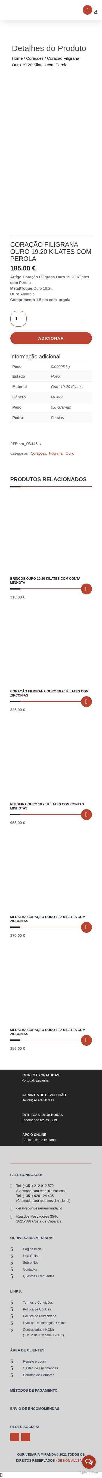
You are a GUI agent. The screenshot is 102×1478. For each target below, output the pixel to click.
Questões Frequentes (38, 1276)
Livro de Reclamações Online (44, 1323)
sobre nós (31, 1263)
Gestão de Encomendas (40, 1368)
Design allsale (72, 1461)
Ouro (70, 453)
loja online (31, 1256)
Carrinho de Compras (38, 1375)
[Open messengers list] (89, 1462)
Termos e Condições (38, 1302)
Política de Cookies (37, 1309)
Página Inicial (32, 1249)
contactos (30, 1269)
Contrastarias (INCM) (38, 1330)
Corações (35, 58)
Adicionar (51, 338)
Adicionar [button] (86, 589)
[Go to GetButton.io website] (89, 1472)
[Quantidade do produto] (18, 319)
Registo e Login (34, 1361)
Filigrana (56, 453)
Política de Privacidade (39, 1316)
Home (17, 58)
